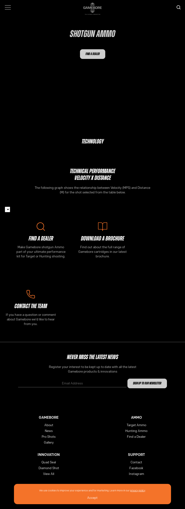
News (49, 431)
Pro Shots (49, 436)
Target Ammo (136, 425)
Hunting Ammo (136, 431)
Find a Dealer (93, 54)
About (48, 425)
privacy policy (137, 490)
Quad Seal (48, 462)
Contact (136, 462)
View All (48, 474)
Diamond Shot (49, 468)
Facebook (136, 468)
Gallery (49, 442)
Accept (92, 498)
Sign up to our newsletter (147, 383)
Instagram (136, 474)
